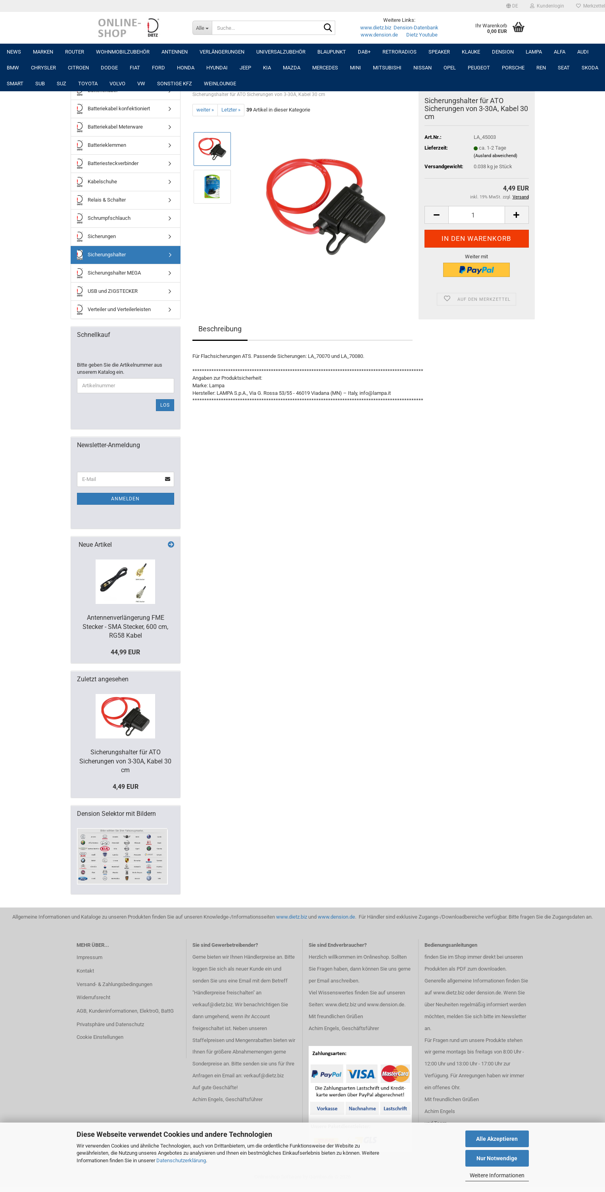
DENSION (503, 52)
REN (541, 68)
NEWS (14, 52)
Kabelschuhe (97, 182)
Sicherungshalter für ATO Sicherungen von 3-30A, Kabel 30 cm (125, 761)
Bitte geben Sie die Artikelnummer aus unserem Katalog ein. (119, 368)
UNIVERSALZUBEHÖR (280, 52)
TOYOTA (88, 84)
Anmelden (125, 499)
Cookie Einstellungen (100, 1037)
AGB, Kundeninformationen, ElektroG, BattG (125, 1011)
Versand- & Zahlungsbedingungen (114, 984)
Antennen (174, 52)
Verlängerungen (222, 52)
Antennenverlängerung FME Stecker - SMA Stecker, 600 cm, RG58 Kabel (125, 627)
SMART (15, 84)
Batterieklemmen (101, 145)
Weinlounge (220, 84)
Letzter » (230, 110)
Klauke (471, 52)
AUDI (583, 52)
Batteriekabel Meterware (110, 127)
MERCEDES (325, 68)
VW (141, 84)
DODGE (109, 68)
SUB (40, 84)
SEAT (564, 68)
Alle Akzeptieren (497, 1139)
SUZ (61, 84)
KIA (267, 68)
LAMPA (534, 52)
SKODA (590, 68)
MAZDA (291, 68)
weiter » (205, 110)
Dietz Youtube (422, 35)
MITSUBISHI (387, 68)
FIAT (135, 68)
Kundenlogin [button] (547, 6)
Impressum (89, 957)
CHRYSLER (43, 68)
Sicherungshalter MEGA (109, 273)
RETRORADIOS (399, 52)
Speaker (439, 52)
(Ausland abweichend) (495, 155)
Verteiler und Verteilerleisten (114, 310)
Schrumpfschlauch (104, 218)
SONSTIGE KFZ (174, 84)
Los (165, 405)
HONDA (185, 68)
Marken (43, 52)
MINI (355, 68)
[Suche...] (202, 28)
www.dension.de (379, 35)
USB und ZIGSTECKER (107, 291)
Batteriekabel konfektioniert (113, 109)
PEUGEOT (479, 68)
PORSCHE (513, 68)
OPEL (450, 68)
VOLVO (117, 84)
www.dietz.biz (375, 28)
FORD (158, 68)
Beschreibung (220, 329)
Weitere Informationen (497, 1175)
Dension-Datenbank (416, 28)
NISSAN (422, 68)
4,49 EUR (125, 786)
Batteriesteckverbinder (107, 164)
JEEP (245, 68)
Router (74, 52)
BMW (13, 68)
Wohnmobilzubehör (123, 52)
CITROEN (78, 68)
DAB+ (364, 52)
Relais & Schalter (101, 200)
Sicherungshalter (101, 255)
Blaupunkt (331, 52)
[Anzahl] (476, 215)
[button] (512, 6)
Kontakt (85, 971)
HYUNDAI (217, 68)
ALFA (559, 52)
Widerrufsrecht (93, 997)
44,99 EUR (125, 652)
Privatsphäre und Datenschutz (110, 1024)
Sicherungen (96, 237)
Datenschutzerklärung (181, 1160)
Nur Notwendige (496, 1158)
